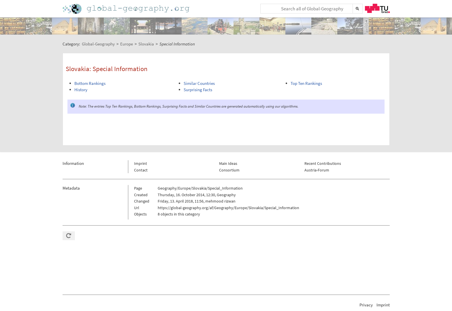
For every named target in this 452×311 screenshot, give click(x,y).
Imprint (140, 163)
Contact (141, 170)
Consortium (229, 170)
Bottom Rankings (90, 83)
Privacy (366, 305)
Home (127, 9)
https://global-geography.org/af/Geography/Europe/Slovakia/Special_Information (228, 207)
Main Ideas (228, 163)
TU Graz (377, 8)
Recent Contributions (322, 163)
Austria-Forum (316, 170)
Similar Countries (199, 83)
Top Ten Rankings (306, 83)
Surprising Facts (198, 89)
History (80, 89)
